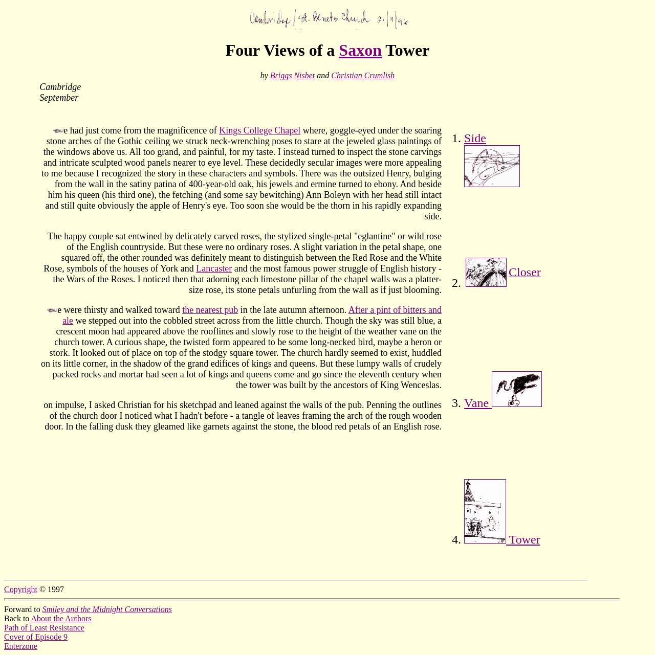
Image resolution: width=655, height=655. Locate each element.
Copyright (20, 589)
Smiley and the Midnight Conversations (107, 609)
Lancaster (214, 268)
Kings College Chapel (259, 130)
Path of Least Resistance (44, 627)
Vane (503, 403)
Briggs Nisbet (292, 75)
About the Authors (61, 618)
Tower (502, 539)
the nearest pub (210, 310)
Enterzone (20, 646)
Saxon (360, 50)
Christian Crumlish (363, 75)
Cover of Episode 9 (36, 637)
